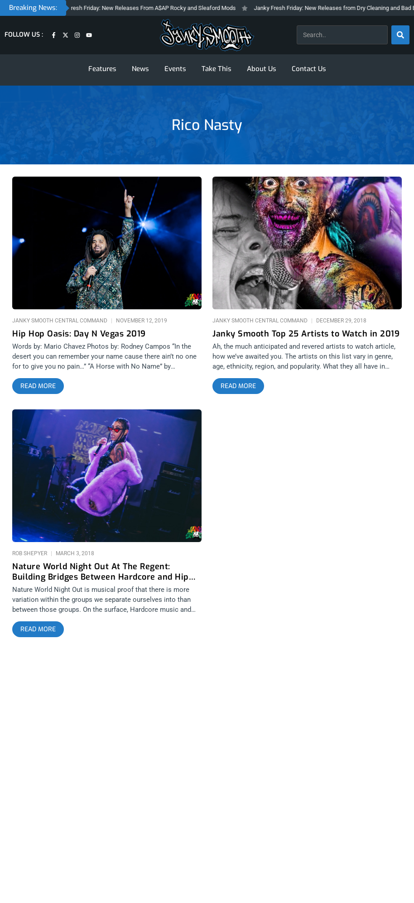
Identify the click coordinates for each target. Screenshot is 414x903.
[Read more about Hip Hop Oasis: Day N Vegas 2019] (38, 386)
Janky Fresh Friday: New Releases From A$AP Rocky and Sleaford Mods (148, 8)
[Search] (400, 34)
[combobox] (342, 34)
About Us (261, 68)
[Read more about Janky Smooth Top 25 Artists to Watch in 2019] (238, 386)
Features (102, 68)
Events (175, 68)
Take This (216, 68)
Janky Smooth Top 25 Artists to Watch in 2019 (306, 334)
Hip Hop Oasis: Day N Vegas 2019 (79, 334)
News (140, 68)
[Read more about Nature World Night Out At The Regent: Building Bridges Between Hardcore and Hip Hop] (38, 629)
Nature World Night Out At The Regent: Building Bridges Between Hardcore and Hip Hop (100, 572)
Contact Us (309, 68)
